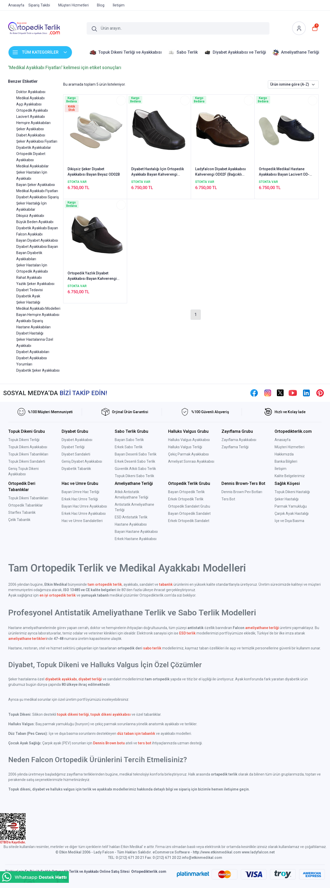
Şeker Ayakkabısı (30, 129)
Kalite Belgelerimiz (290, 476)
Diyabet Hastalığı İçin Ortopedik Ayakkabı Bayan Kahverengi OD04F (157, 172)
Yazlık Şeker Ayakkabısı (35, 284)
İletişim (280, 469)
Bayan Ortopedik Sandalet (189, 513)
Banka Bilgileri (286, 461)
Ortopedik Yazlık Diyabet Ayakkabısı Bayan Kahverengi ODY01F (92, 276)
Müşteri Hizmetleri (289, 447)
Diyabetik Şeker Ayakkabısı (38, 370)
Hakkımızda (284, 454)
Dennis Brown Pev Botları (241, 492)
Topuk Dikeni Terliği (23, 440)
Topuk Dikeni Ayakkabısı (27, 447)
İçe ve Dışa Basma (289, 521)
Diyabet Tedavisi (29, 290)
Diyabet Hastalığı (29, 333)
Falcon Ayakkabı (29, 234)
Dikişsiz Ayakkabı (30, 216)
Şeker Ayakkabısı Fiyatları (36, 141)
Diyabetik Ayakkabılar (33, 147)
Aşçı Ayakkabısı (29, 104)
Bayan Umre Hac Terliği (80, 492)
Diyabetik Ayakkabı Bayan (37, 228)
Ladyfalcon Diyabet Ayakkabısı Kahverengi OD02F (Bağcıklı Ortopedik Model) (220, 172)
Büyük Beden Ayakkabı (34, 222)
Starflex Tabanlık (22, 512)
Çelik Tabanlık (19, 520)
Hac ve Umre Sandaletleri (82, 521)
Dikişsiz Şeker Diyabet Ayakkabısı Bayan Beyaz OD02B (94, 171)
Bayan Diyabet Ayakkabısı (37, 240)
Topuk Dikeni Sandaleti (26, 461)
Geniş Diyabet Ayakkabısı (82, 461)
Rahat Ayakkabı (29, 277)
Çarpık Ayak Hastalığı (292, 513)
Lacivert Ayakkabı (30, 117)
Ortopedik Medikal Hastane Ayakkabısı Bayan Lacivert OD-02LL (284, 172)
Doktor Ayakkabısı (30, 92)
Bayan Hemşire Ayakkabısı (37, 315)
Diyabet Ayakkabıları (32, 352)
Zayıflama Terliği (235, 447)
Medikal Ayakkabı (30, 98)
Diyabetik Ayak (28, 296)
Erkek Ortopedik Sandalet (188, 521)
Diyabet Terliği (73, 447)
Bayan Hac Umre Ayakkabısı (84, 506)
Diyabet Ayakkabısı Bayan (37, 247)
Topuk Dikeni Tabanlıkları (28, 454)
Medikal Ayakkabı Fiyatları (37, 191)
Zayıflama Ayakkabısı (238, 440)
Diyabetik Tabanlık (76, 469)
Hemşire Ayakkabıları (33, 123)
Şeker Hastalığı (28, 302)
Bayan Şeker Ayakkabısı (35, 185)
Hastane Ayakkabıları (33, 327)
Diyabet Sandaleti (76, 454)
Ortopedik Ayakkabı (32, 110)
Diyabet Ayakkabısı (77, 440)
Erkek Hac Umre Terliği (80, 499)
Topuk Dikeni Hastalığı (292, 492)
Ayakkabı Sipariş (29, 321)
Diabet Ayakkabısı (30, 135)
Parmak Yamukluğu (291, 506)
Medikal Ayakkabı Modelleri (38, 308)
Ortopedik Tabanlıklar (25, 505)
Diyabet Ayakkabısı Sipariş (37, 197)
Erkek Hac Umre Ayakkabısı (84, 513)
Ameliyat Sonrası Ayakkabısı (191, 461)
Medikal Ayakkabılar (32, 166)
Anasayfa (283, 440)
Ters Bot (228, 499)
